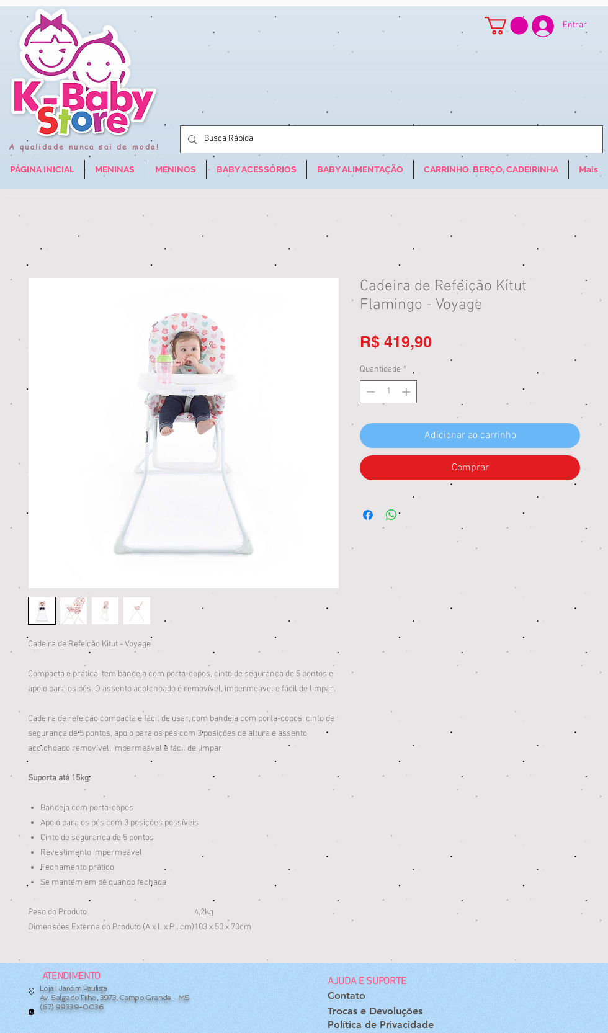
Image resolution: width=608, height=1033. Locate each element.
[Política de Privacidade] (381, 1025)
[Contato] (346, 996)
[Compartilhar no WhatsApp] (391, 515)
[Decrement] (369, 392)
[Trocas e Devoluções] (375, 1011)
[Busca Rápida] (390, 139)
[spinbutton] (388, 392)
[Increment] (407, 392)
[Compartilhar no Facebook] (367, 515)
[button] (506, 26)
